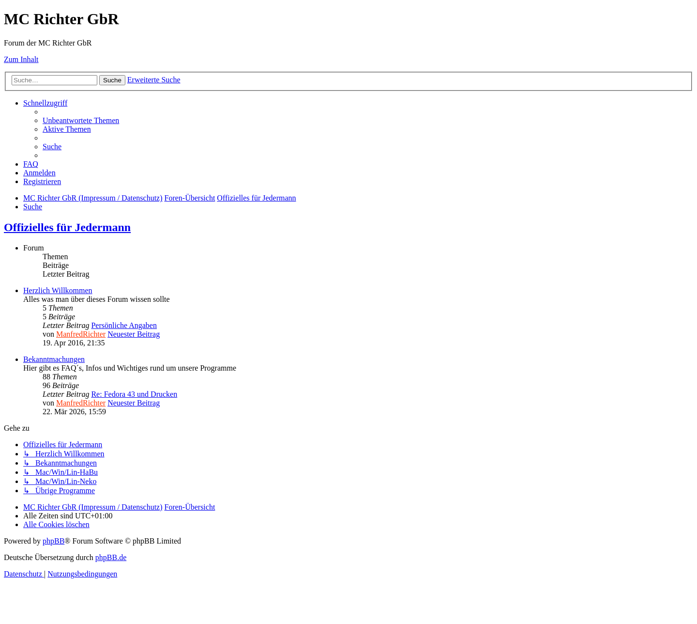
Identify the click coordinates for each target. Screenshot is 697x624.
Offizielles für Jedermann (67, 227)
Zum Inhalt (21, 59)
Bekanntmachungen (54, 359)
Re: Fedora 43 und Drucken (134, 394)
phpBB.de (110, 557)
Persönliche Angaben (124, 325)
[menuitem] (81, 120)
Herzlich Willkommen (57, 290)
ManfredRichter (81, 334)
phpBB (53, 541)
